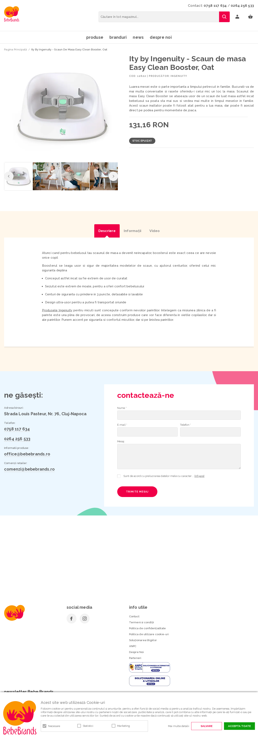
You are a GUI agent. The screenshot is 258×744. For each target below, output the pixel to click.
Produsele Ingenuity (57, 310)
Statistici (88, 725)
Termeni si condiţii (141, 622)
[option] (61, 107)
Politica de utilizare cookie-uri (149, 634)
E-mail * (122, 424)
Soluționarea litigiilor (143, 640)
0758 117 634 (215, 5)
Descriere (107, 231)
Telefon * (185, 424)
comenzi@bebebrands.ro (29, 469)
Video (154, 231)
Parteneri (135, 658)
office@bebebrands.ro (27, 454)
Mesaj (120, 441)
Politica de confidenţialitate (147, 628)
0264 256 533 (242, 5)
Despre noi (161, 37)
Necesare (54, 726)
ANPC (132, 646)
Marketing (123, 725)
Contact (134, 616)
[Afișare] (199, 476)
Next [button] (113, 176)
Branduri (118, 37)
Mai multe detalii (178, 726)
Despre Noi (136, 652)
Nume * (122, 408)
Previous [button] (9, 176)
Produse (94, 37)
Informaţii (132, 231)
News (138, 37)
